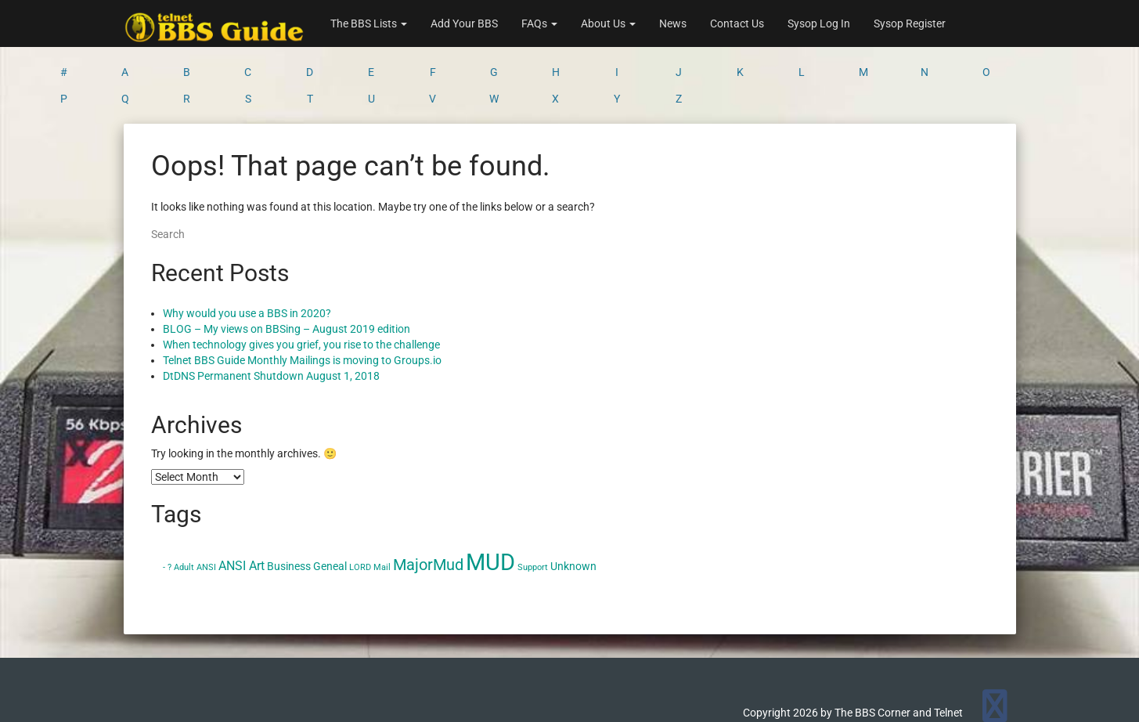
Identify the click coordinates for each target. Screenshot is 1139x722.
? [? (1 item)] (169, 506)
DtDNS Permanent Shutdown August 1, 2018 (271, 315)
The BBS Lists (368, 23)
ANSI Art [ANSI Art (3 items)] (241, 504)
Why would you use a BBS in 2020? (247, 252)
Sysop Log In (819, 23)
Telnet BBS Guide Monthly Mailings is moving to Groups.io (302, 299)
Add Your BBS (464, 23)
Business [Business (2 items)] (289, 505)
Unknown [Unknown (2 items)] (573, 505)
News (673, 23)
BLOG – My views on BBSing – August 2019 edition (286, 268)
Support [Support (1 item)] (532, 506)
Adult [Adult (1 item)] (184, 506)
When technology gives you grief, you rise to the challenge (301, 283)
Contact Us (737, 23)
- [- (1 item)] (164, 506)
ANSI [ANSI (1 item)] (206, 506)
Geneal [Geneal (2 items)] (330, 505)
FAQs (539, 23)
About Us (608, 23)
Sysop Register (910, 23)
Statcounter (29, 714)
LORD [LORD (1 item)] (360, 506)
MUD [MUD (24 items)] (490, 501)
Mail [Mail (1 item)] (382, 506)
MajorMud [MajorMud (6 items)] (428, 503)
